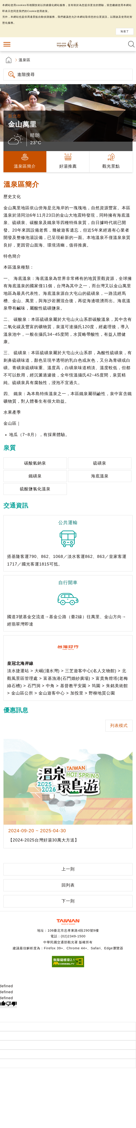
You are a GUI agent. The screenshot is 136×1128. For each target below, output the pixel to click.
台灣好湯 (68, 44)
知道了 (125, 31)
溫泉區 (24, 60)
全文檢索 (131, 44)
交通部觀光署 (68, 921)
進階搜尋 (26, 74)
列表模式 (119, 725)
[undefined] (11, 1004)
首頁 (8, 60)
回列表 (68, 885)
